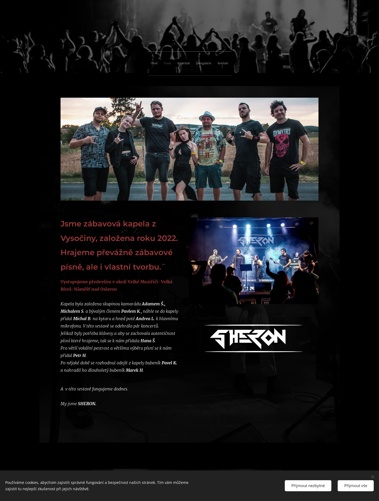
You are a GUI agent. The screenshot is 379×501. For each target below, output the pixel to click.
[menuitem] (170, 62)
